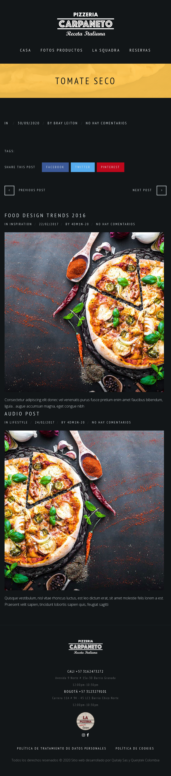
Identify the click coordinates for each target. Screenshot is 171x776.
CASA (25, 50)
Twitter (82, 167)
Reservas (140, 50)
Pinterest (110, 167)
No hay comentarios (106, 123)
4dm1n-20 (80, 224)
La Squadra (106, 50)
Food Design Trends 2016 (46, 215)
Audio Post (22, 413)
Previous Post (32, 190)
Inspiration (21, 224)
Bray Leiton (66, 123)
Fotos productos (62, 50)
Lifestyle (19, 422)
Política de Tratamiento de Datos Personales (61, 748)
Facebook (55, 167)
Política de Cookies (135, 748)
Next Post (142, 190)
